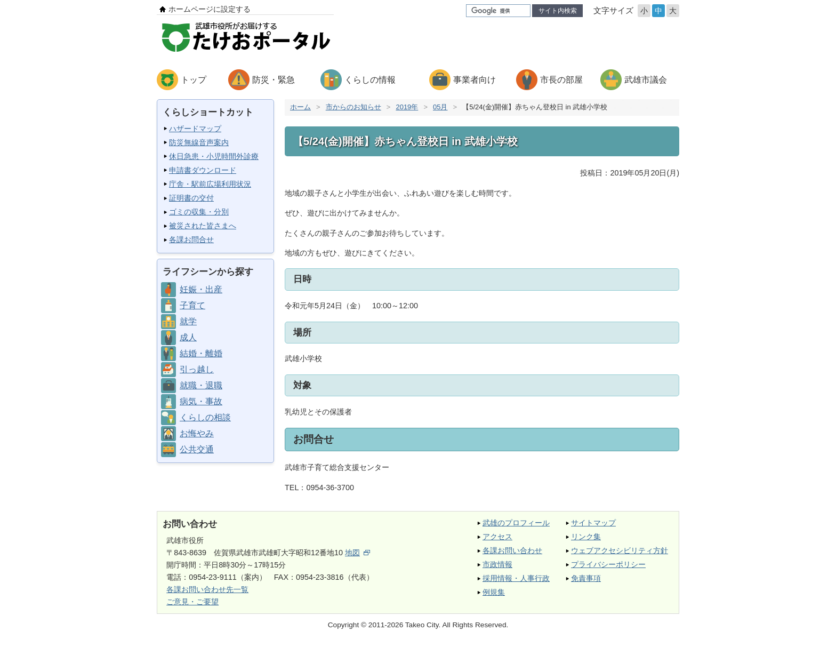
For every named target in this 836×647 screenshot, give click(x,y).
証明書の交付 (191, 198)
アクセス (497, 536)
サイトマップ (593, 522)
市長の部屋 (561, 79)
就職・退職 (201, 385)
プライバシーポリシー (608, 564)
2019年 (407, 107)
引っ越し (197, 369)
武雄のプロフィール (516, 522)
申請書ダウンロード (202, 170)
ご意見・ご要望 (192, 601)
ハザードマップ (195, 128)
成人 (188, 337)
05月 (440, 107)
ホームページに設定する (209, 9)
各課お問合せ (191, 239)
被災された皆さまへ (202, 225)
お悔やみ (197, 433)
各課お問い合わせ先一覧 (207, 589)
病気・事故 (201, 401)
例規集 (494, 592)
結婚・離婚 (201, 353)
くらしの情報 (370, 79)
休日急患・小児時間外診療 (214, 156)
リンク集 (586, 536)
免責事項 (586, 578)
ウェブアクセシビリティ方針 (619, 550)
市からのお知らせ (353, 107)
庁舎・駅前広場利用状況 (210, 184)
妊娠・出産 (201, 289)
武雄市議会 (645, 79)
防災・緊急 (273, 79)
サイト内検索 (557, 10)
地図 (357, 552)
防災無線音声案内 (199, 142)
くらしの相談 (205, 417)
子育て (192, 305)
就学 (188, 321)
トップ (193, 79)
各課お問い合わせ (512, 550)
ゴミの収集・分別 (199, 211)
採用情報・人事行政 (516, 578)
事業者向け (474, 79)
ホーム (300, 107)
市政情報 (497, 564)
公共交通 (197, 449)
